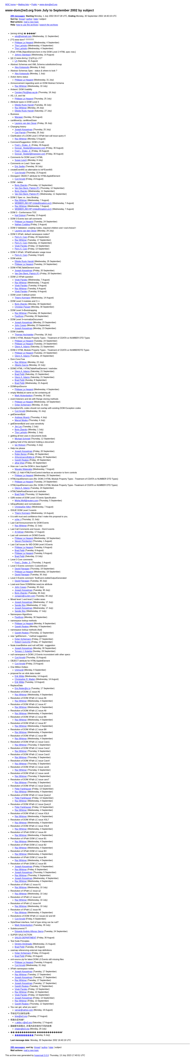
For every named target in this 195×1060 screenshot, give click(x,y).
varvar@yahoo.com (24, 1010)
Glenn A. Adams (22, 347)
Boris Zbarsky (21, 185)
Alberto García (21, 365)
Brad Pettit (20, 374)
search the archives (49, 25)
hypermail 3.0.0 (41, 1055)
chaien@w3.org (22, 1029)
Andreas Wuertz (22, 417)
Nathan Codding (22, 224)
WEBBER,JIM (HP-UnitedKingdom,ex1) (33, 203)
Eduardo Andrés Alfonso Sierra (29, 931)
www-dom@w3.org (48, 4)
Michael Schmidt (22, 439)
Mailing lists (23, 4)
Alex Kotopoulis (22, 67)
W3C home (10, 4)
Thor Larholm (21, 45)
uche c (18, 519)
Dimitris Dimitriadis (23, 944)
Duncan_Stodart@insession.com (30, 148)
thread (22, 19)
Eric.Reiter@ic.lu (22, 688)
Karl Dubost (20, 215)
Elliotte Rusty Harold (24, 105)
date (36, 19)
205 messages (17, 16)
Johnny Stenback (23, 55)
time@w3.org (21, 1016)
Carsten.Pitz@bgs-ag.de (26, 92)
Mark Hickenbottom (24, 395)
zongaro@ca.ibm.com (25, 596)
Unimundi (19, 670)
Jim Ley (18, 426)
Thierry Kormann (22, 298)
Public (34, 4)
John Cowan (20, 325)
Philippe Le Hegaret (24, 42)
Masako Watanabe (23, 469)
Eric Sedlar (20, 166)
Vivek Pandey (21, 246)
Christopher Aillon (23, 507)
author (29, 19)
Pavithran (19, 316)
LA (16, 61)
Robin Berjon (21, 454)
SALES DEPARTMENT (25, 938)
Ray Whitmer (21, 86)
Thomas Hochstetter (24, 334)
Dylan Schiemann (23, 405)
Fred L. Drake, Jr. (23, 145)
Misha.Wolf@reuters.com (26, 500)
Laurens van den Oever (26, 123)
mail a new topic (31, 22)
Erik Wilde (19, 676)
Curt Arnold (20, 173)
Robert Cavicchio (23, 642)
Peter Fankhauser (23, 789)
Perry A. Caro (21, 237)
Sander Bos (20, 605)
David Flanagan (22, 569)
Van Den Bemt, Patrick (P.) (27, 188)
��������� (24, 1035)
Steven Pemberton (23, 541)
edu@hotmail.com (23, 36)
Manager (19, 117)
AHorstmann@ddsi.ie (24, 457)
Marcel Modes (21, 420)
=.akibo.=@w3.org (23, 1022)
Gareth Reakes (22, 460)
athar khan (20, 463)
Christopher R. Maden (25, 679)
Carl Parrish (20, 132)
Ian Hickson (20, 445)
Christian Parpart (22, 307)
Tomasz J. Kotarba (23, 651)
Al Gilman (19, 532)
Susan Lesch (21, 160)
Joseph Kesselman (23, 129)
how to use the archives (27, 25)
